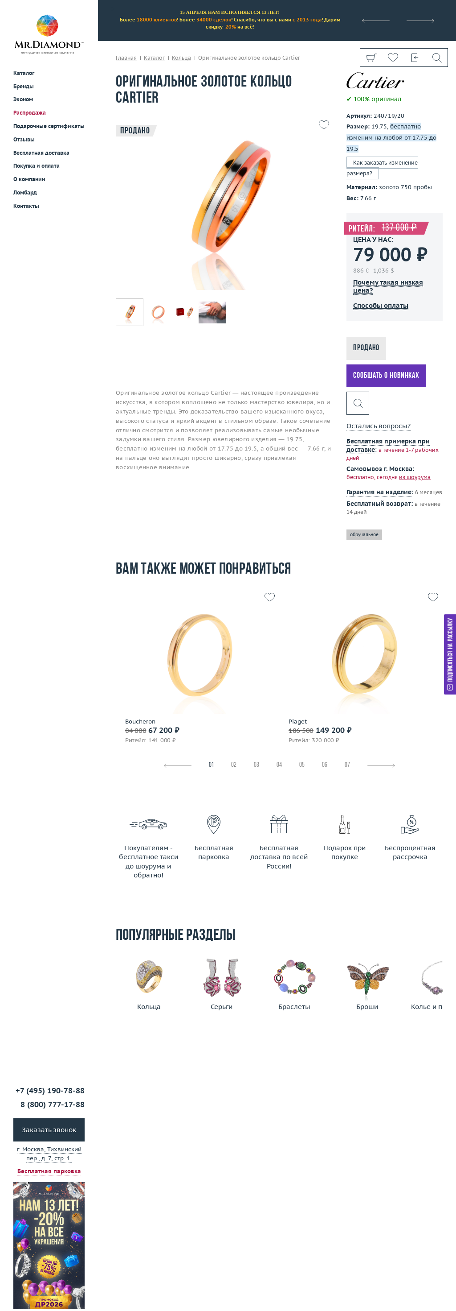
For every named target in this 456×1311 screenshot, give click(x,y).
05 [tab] (302, 765)
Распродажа (29, 112)
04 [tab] (279, 765)
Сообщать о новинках (386, 376)
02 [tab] (233, 765)
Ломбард (25, 192)
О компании (29, 179)
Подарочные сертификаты (49, 126)
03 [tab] (256, 765)
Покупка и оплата (36, 165)
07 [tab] (347, 765)
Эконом (23, 99)
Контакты (26, 206)
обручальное (364, 535)
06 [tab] (324, 765)
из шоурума (415, 477)
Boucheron (140, 721)
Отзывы (24, 139)
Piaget (298, 721)
